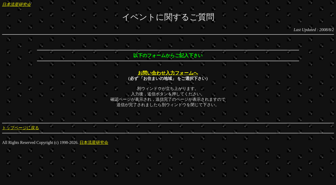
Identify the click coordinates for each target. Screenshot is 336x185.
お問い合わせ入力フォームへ (168, 73)
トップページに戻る (20, 128)
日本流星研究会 (16, 4)
